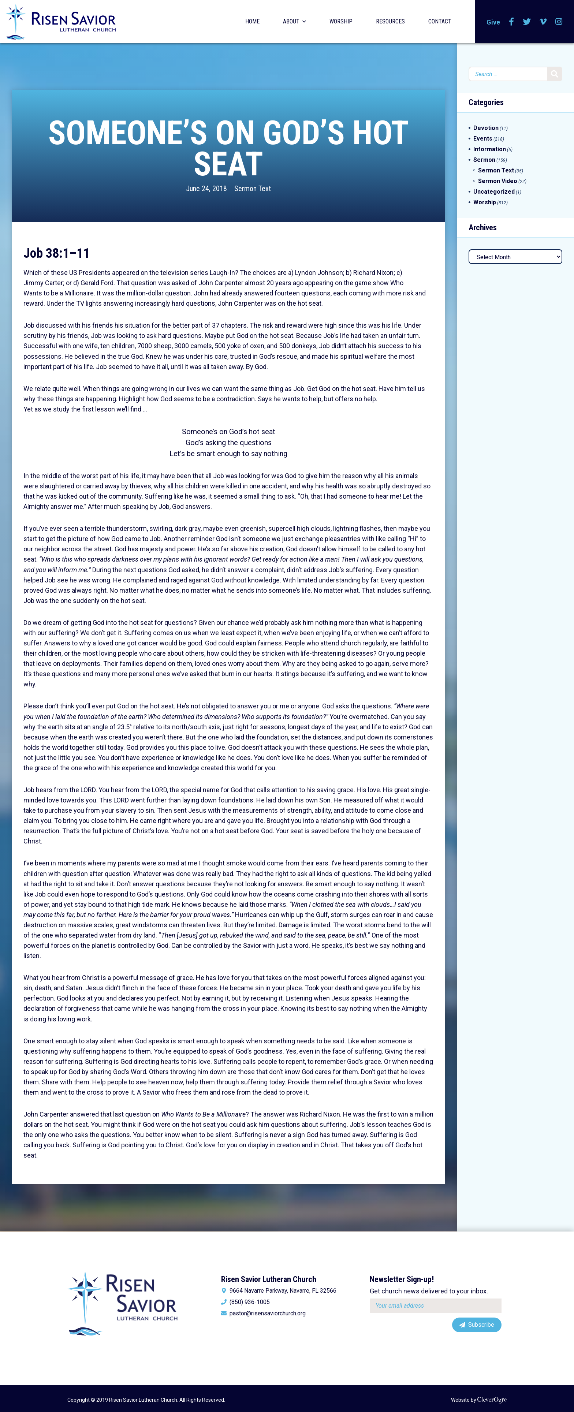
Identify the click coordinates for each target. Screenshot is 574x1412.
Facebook (511, 22)
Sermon (484, 159)
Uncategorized (494, 191)
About (291, 21)
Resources (390, 21)
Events (482, 138)
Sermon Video (497, 181)
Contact (439, 21)
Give (493, 22)
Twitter (527, 22)
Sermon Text (252, 188)
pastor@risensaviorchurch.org (268, 1313)
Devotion (486, 127)
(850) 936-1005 (250, 1302)
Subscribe (481, 1324)
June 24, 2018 (206, 188)
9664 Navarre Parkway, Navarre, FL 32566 (283, 1291)
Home (252, 21)
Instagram (558, 22)
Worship (341, 21)
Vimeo (543, 22)
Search (554, 74)
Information (489, 149)
